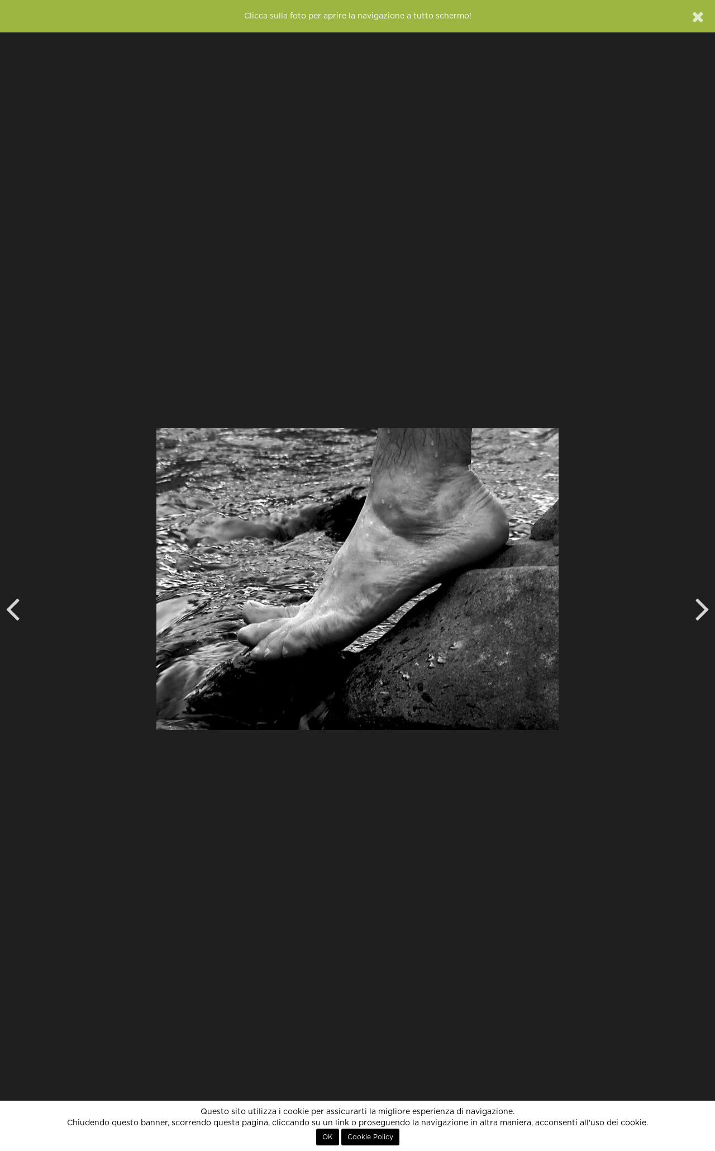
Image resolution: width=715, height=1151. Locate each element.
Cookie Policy (370, 1137)
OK (327, 1137)
